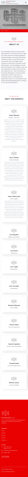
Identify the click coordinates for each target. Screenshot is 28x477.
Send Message (5, 456)
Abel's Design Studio (10, 471)
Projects (3, 435)
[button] (26, 2)
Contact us (3, 440)
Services (3, 433)
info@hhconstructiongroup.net (10, 450)
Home (2, 30)
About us (3, 437)
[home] (10, 2)
